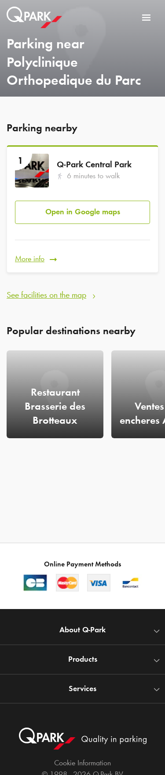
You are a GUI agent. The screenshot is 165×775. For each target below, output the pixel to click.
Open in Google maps (82, 211)
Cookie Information (82, 763)
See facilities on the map (46, 294)
